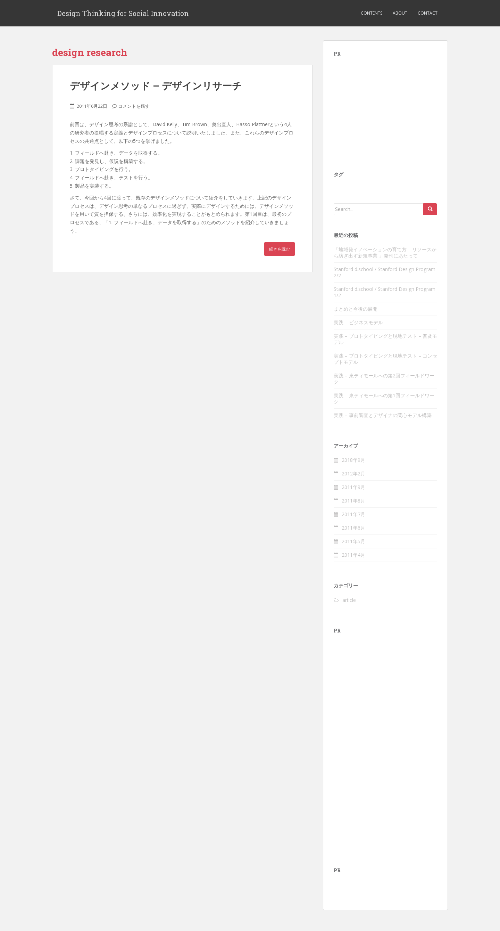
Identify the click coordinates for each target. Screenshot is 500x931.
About (400, 13)
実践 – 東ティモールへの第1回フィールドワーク (384, 398)
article (349, 600)
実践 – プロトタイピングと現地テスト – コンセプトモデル (385, 358)
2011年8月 (353, 500)
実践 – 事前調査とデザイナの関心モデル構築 (383, 415)
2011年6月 (353, 527)
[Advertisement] (386, 108)
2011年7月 (353, 514)
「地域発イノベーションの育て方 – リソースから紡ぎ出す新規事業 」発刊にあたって (385, 252)
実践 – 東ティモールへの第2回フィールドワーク (384, 378)
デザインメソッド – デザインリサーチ (156, 85)
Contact (428, 13)
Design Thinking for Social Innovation (123, 13)
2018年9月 (353, 460)
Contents (371, 13)
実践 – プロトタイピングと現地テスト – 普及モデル (385, 339)
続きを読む (279, 249)
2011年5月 (353, 541)
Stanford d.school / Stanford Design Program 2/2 (384, 272)
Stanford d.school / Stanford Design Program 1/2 (384, 292)
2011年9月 (353, 487)
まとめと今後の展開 (355, 308)
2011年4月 (353, 555)
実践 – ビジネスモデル (358, 322)
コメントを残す (134, 106)
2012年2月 (353, 473)
